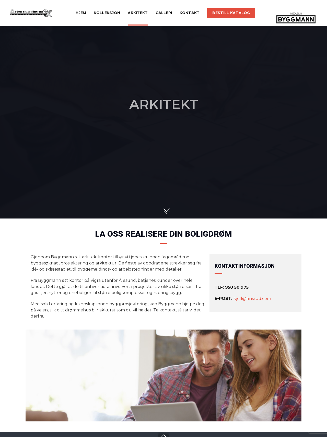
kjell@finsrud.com (252, 298)
